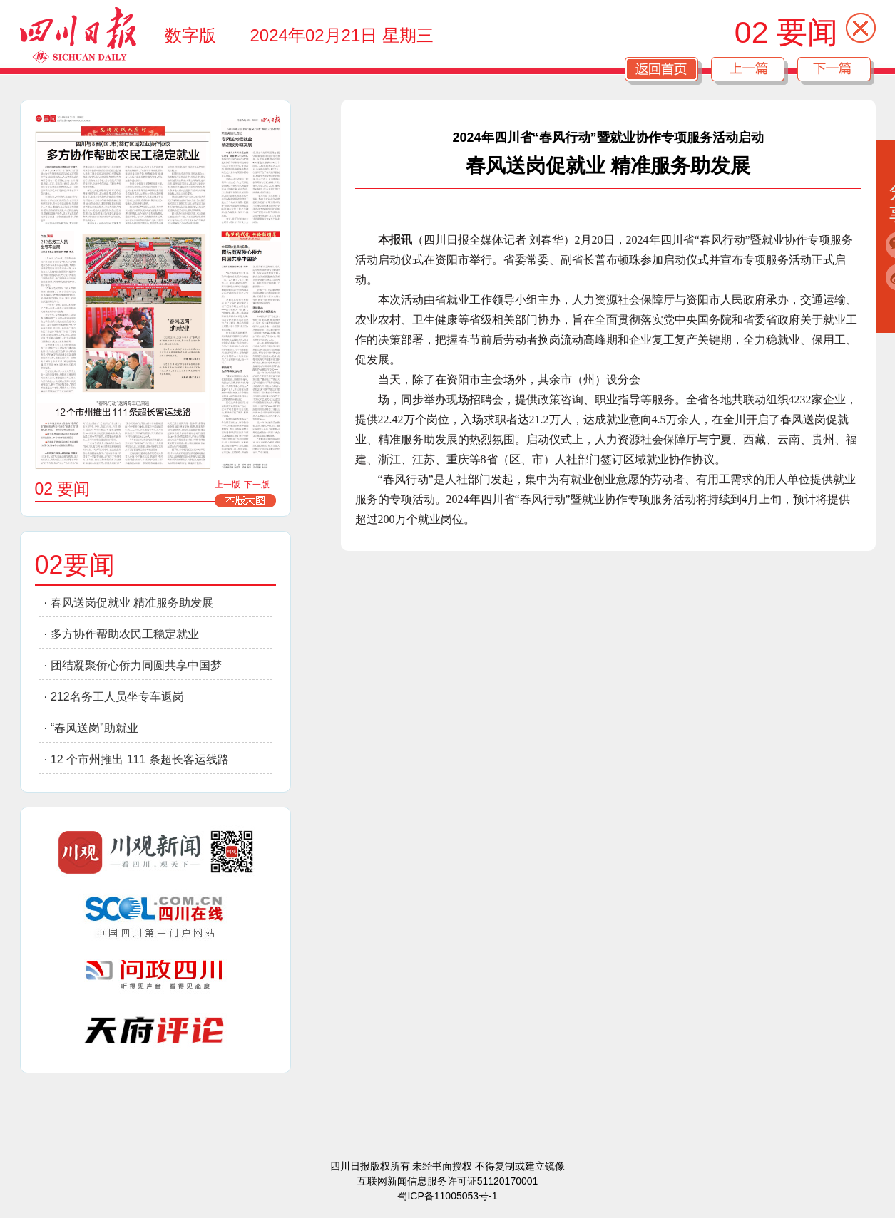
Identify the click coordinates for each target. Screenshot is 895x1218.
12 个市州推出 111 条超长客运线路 (140, 759)
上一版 (227, 485)
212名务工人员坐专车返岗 (117, 697)
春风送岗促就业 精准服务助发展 (132, 603)
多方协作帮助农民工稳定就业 (125, 634)
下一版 (257, 485)
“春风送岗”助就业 (94, 728)
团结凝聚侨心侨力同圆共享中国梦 (136, 665)
